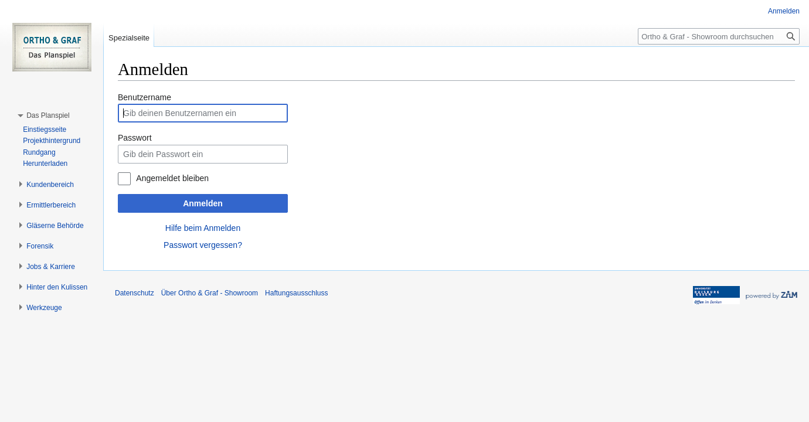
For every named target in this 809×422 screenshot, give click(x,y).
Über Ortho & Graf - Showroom (209, 293)
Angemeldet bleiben (172, 178)
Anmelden (203, 203)
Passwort (135, 137)
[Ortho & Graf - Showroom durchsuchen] (719, 36)
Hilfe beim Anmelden (202, 228)
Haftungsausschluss (296, 293)
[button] (47, 115)
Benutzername (144, 97)
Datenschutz (134, 293)
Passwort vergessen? (203, 245)
